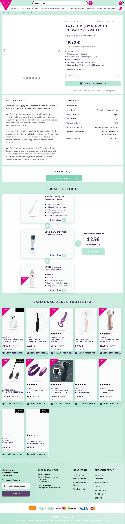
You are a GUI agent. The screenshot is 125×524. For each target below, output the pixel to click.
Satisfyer (80, 22)
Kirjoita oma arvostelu (64, 178)
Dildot (97, 486)
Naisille (19, 13)
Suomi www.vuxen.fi (59, 520)
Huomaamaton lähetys (79, 484)
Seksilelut (11, 13)
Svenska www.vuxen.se (38, 520)
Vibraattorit (27, 13)
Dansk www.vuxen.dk (100, 520)
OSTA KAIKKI (93, 251)
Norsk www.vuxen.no (79, 520)
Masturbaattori (101, 483)
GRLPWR (98, 498)
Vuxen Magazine (102, 475)
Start (4, 13)
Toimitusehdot (79, 489)
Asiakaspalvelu (79, 475)
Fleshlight (99, 494)
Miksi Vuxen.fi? (79, 479)
